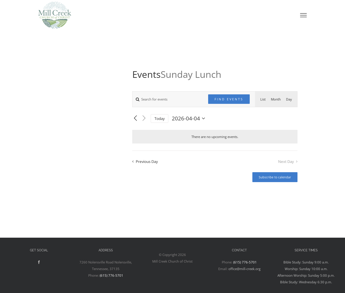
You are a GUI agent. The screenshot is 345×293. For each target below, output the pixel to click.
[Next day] (144, 118)
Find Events (229, 99)
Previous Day (147, 161)
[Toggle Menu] (303, 15)
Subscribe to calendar (275, 177)
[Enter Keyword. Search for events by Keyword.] (167, 99)
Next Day (286, 161)
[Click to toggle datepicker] (189, 118)
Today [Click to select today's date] (159, 118)
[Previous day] (135, 118)
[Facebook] (39, 262)
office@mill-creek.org (244, 269)
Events (146, 74)
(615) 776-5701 (111, 275)
